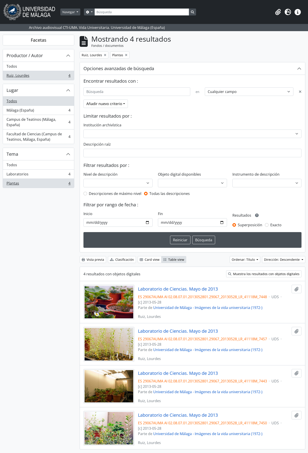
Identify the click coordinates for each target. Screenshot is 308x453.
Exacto (276, 224)
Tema (12, 154)
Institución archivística (102, 125)
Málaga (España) (38, 111)
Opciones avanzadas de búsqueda (118, 68)
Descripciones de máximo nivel (115, 193)
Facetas (38, 40)
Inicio (87, 213)
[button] (278, 12)
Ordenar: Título (244, 259)
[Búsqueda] (141, 12)
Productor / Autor (25, 55)
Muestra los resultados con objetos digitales (263, 274)
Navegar (69, 12)
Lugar (12, 90)
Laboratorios (38, 175)
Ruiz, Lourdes (38, 76)
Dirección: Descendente (282, 259)
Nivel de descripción (100, 174)
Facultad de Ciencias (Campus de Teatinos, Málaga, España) (38, 137)
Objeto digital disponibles (179, 174)
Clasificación (122, 259)
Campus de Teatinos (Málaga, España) (38, 122)
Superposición (250, 224)
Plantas (38, 184)
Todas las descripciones (169, 193)
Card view (149, 259)
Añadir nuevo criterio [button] (104, 103)
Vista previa (93, 259)
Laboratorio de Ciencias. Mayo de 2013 (178, 289)
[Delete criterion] (300, 91)
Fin (160, 213)
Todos (12, 66)
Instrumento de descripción (256, 174)
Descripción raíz (97, 144)
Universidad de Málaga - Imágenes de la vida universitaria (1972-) (207, 307)
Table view (173, 259)
